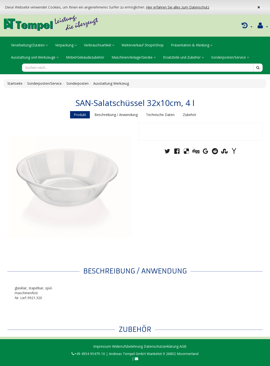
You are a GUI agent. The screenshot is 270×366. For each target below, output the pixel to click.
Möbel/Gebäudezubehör (85, 57)
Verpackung (66, 45)
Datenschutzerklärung (161, 346)
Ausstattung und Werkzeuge (35, 57)
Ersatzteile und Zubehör (183, 57)
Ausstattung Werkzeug (111, 83)
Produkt (80, 114)
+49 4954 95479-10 (88, 353)
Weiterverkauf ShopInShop (143, 45)
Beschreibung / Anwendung (116, 114)
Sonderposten (77, 83)
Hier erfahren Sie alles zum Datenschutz (177, 7)
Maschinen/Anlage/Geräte (134, 57)
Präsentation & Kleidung (191, 45)
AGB (183, 346)
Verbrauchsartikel (99, 45)
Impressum (102, 346)
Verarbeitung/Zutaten (29, 45)
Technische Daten (160, 114)
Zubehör (189, 114)
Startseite (14, 83)
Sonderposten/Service (230, 57)
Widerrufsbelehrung (127, 346)
